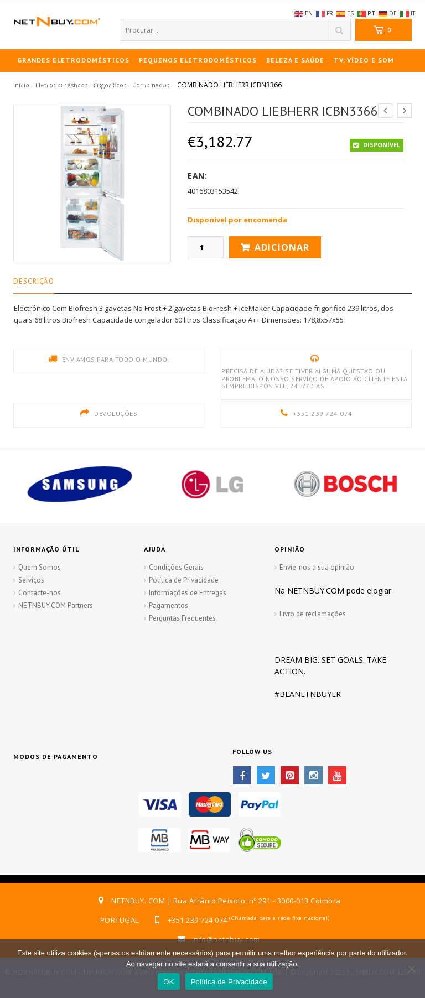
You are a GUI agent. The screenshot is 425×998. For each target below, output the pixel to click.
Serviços (31, 580)
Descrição (33, 281)
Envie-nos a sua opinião (316, 567)
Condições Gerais (176, 567)
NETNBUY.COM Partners (55, 605)
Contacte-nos (39, 592)
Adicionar (282, 247)
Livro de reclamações (312, 613)
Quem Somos (39, 567)
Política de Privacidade (184, 580)
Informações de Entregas (187, 592)
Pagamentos (168, 605)
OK (168, 982)
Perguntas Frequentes (182, 618)
